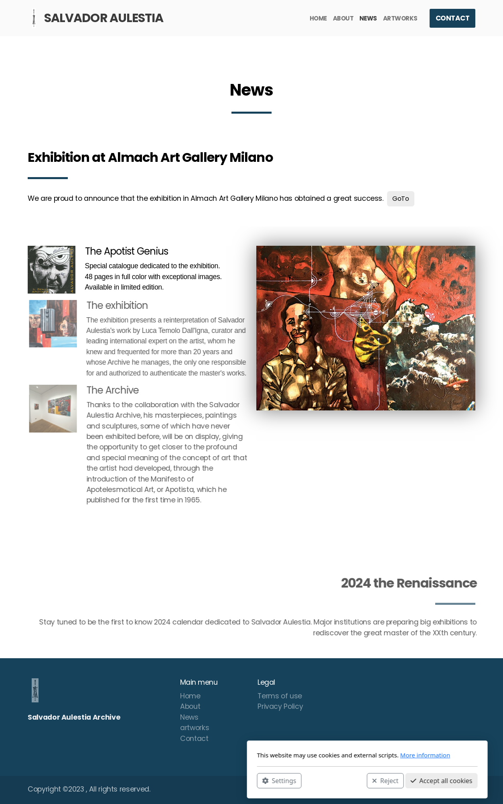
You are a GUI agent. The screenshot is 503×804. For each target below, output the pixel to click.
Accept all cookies (326, 780)
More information (309, 755)
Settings (163, 780)
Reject (269, 780)
